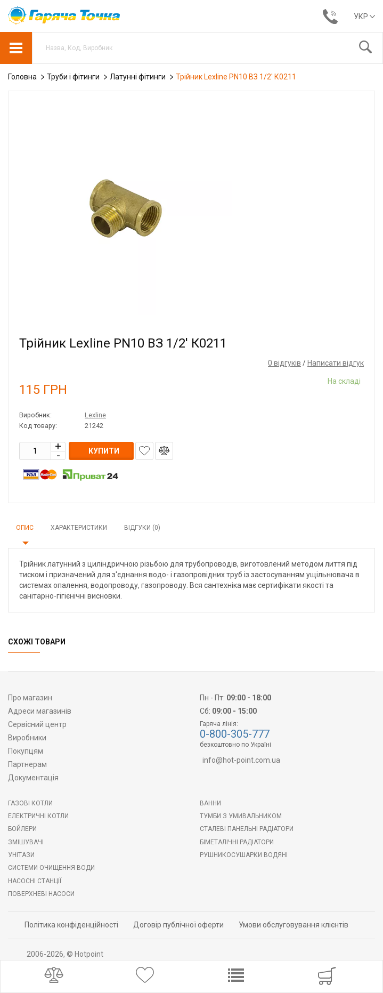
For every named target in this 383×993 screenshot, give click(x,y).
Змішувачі (26, 842)
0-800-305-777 (235, 734)
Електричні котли (38, 816)
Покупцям (25, 751)
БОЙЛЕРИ (22, 829)
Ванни (210, 803)
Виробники (27, 737)
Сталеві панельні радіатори (247, 829)
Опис (25, 527)
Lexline (95, 415)
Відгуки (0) (142, 527)
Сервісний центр (37, 724)
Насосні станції (34, 881)
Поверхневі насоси (41, 894)
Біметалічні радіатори (237, 842)
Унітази (21, 855)
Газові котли (30, 803)
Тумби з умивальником (241, 816)
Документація (33, 777)
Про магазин (30, 697)
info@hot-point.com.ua (241, 760)
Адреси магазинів (39, 711)
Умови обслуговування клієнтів (293, 925)
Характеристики (79, 527)
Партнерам (27, 764)
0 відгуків (284, 363)
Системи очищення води (51, 867)
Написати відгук (335, 363)
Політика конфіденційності (71, 925)
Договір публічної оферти (178, 925)
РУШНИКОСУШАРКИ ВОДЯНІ (244, 855)
